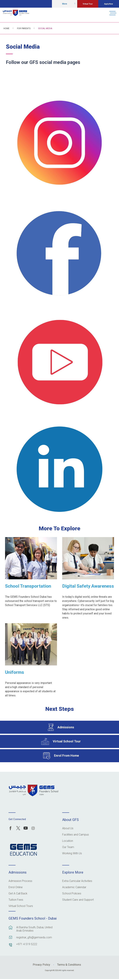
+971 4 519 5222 (26, 944)
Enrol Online (16, 887)
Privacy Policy (41, 964)
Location (67, 841)
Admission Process (20, 881)
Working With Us (72, 853)
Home (6, 28)
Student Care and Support (78, 899)
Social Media (45, 28)
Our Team (68, 847)
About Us (67, 828)
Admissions (65, 727)
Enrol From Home (66, 755)
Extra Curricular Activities (77, 881)
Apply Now (108, 4)
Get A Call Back (18, 893)
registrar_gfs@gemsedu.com (34, 937)
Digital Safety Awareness (88, 586)
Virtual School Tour (67, 741)
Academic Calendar (74, 887)
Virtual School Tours (21, 906)
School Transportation (28, 586)
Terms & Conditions (69, 964)
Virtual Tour (88, 4)
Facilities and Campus (75, 834)
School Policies (71, 893)
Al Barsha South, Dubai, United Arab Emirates (34, 929)
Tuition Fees (16, 899)
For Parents (23, 28)
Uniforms (14, 672)
